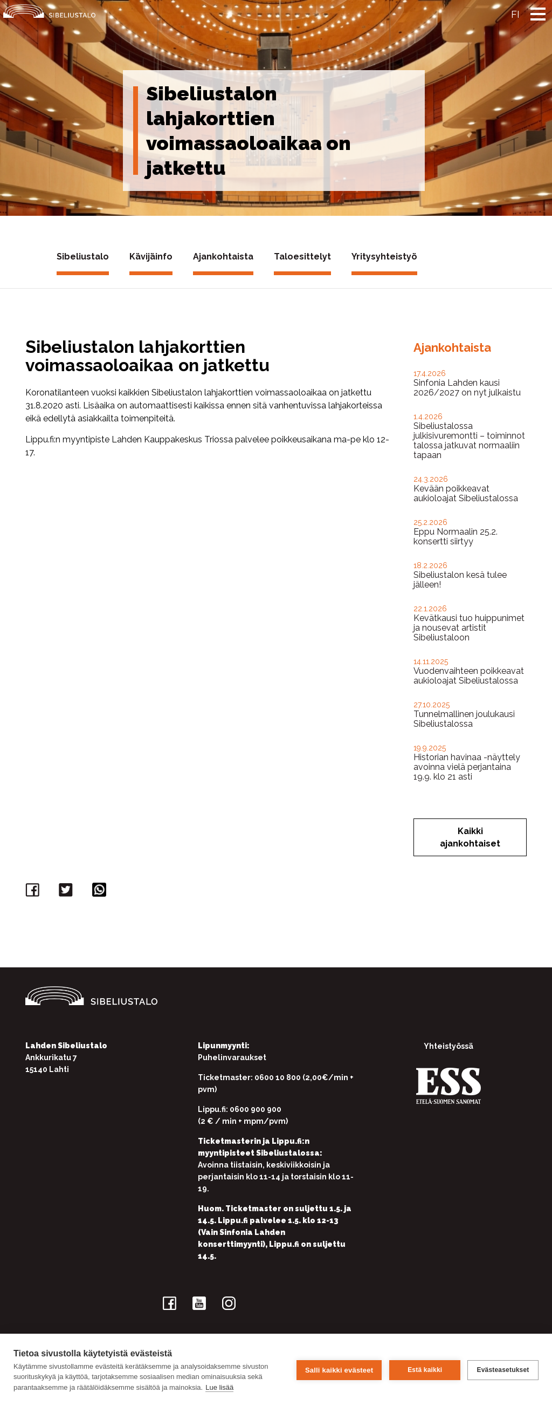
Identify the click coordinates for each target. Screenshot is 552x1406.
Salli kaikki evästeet (338, 1370)
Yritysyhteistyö (384, 256)
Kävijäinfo (150, 256)
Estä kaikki (424, 1370)
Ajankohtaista (223, 256)
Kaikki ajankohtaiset (470, 837)
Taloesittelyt (302, 256)
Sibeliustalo (83, 256)
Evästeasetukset (503, 1370)
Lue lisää (219, 1387)
